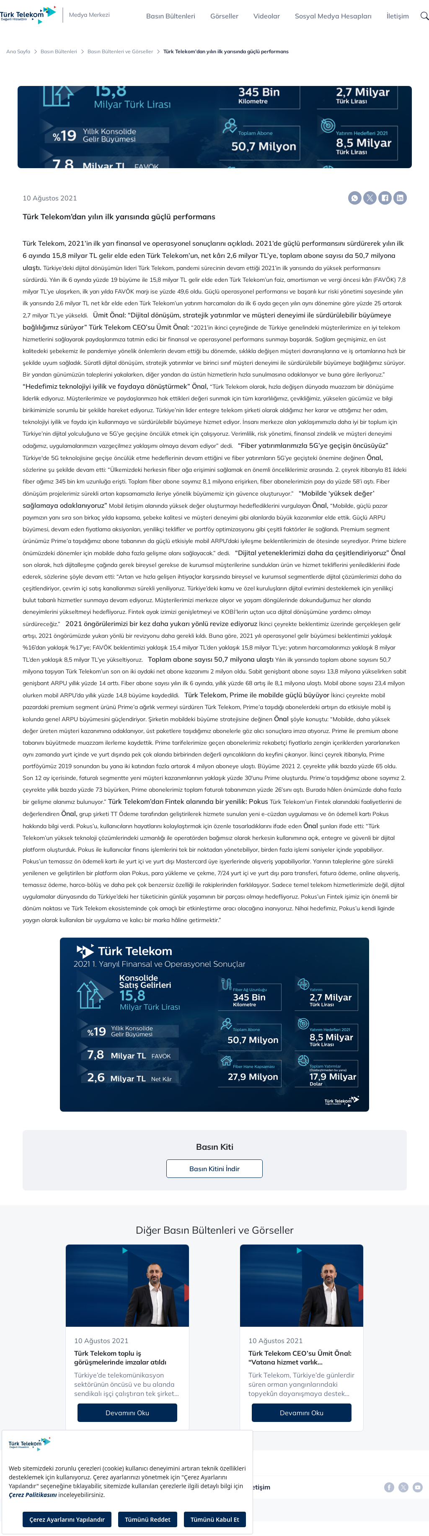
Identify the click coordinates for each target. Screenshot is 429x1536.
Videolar (266, 16)
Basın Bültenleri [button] (170, 16)
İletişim (398, 16)
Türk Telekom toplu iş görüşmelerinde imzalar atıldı (120, 1357)
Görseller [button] (224, 16)
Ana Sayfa (18, 51)
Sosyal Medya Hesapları (333, 16)
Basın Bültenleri (59, 51)
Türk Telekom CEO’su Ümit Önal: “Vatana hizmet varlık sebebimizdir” (299, 1358)
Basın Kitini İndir (214, 1168)
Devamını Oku (127, 1413)
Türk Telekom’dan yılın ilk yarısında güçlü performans (226, 51)
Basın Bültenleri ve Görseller (120, 51)
